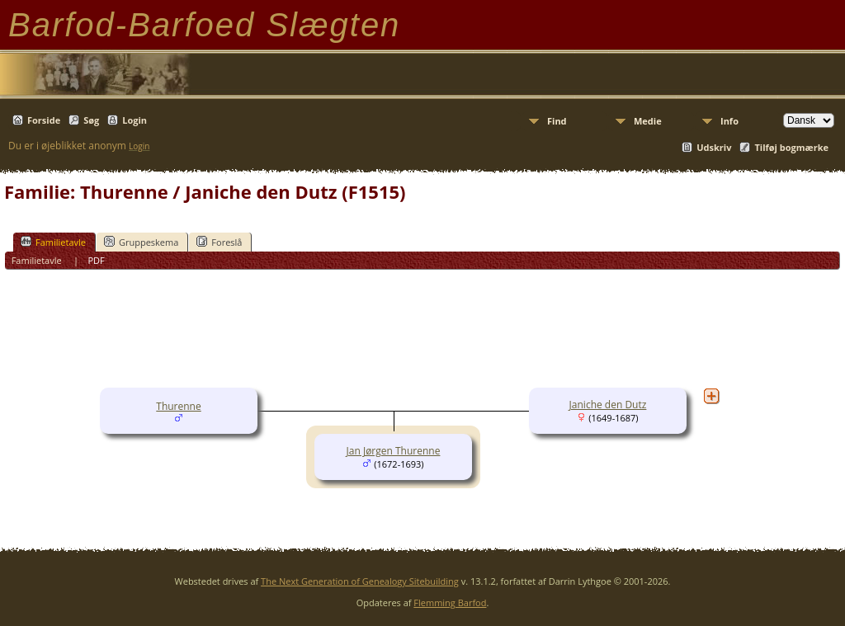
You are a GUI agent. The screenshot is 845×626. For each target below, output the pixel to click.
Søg (91, 120)
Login (134, 120)
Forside (43, 120)
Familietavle (53, 241)
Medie (648, 121)
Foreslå (219, 241)
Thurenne (178, 406)
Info (729, 121)
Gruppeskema (141, 241)
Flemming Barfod (449, 602)
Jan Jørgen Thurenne (394, 451)
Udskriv (713, 147)
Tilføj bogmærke (791, 147)
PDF (95, 260)
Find (557, 121)
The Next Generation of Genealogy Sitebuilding (360, 581)
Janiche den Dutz (608, 405)
